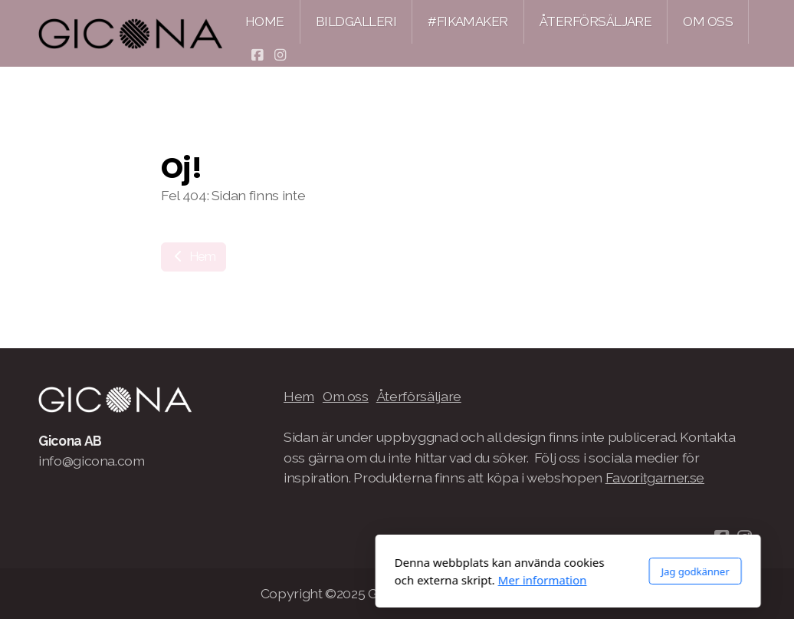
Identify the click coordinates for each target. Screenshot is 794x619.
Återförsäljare (418, 396)
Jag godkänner (524, 571)
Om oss (346, 396)
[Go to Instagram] (279, 55)
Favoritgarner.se (654, 477)
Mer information (371, 580)
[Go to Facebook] (256, 55)
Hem (193, 256)
